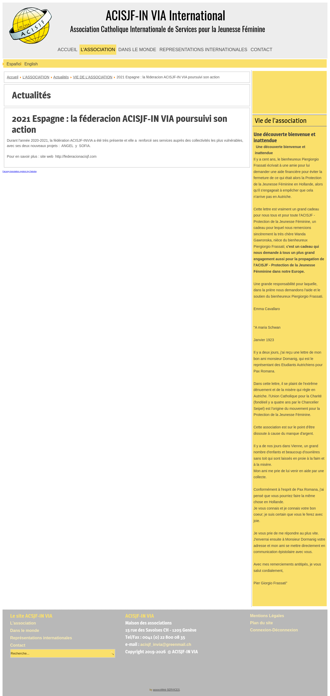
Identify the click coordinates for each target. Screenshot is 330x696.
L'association (23, 623)
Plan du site (261, 623)
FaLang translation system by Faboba (20, 171)
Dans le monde (24, 630)
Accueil (12, 77)
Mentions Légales (267, 616)
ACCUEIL (67, 49)
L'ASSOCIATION (98, 49)
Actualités (61, 77)
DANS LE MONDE (137, 49)
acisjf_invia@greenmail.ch (165, 644)
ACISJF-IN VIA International (165, 15)
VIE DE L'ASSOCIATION (92, 77)
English (31, 64)
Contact (17, 645)
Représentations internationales (41, 638)
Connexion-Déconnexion (274, 630)
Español (14, 64)
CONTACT (261, 49)
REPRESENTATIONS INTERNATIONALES (203, 49)
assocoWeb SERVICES (166, 689)
